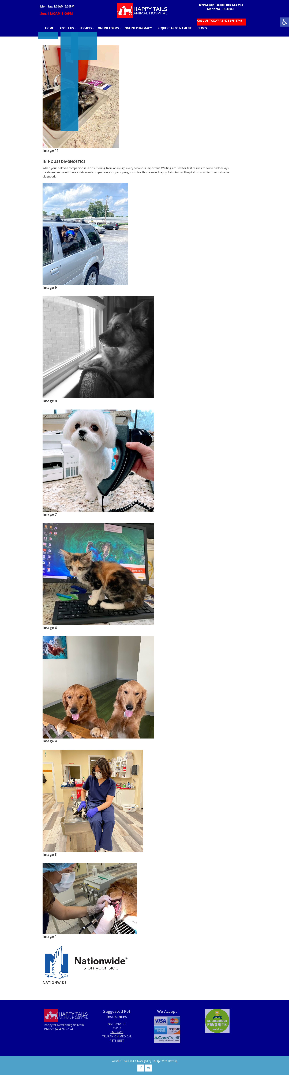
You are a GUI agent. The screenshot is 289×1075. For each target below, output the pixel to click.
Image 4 (50, 741)
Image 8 (50, 401)
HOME (49, 28)
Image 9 (50, 287)
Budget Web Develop (165, 1061)
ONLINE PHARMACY (138, 28)
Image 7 (50, 514)
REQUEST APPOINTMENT (175, 28)
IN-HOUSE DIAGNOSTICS (64, 161)
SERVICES (86, 28)
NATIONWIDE (54, 982)
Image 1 (50, 936)
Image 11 (51, 150)
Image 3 (50, 854)
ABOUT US (66, 28)
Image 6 (50, 627)
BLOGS (202, 28)
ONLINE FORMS (108, 28)
